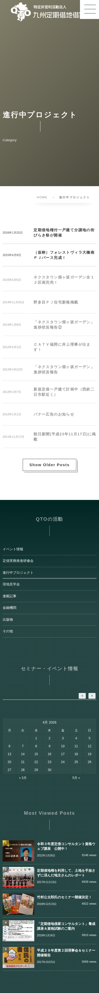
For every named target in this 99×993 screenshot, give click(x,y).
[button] (89, 9)
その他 (8, 631)
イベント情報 (13, 549)
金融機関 (9, 608)
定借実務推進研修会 (18, 561)
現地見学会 (11, 584)
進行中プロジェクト (18, 573)
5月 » (76, 778)
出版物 (8, 619)
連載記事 (9, 596)
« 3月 (23, 778)
